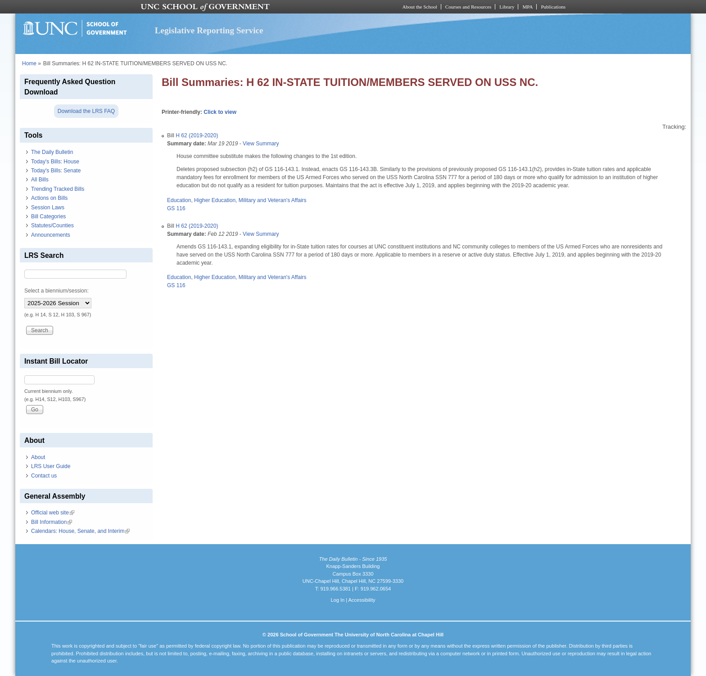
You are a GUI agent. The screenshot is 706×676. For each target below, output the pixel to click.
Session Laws (47, 207)
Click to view (220, 112)
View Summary (261, 143)
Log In (337, 600)
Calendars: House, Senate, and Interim (80, 531)
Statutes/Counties (52, 225)
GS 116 (176, 208)
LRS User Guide (50, 466)
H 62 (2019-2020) (197, 135)
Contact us (44, 476)
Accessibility (361, 600)
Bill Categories (48, 216)
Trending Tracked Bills (57, 189)
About (38, 457)
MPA (527, 6)
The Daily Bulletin (52, 152)
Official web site (52, 512)
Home (29, 63)
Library (506, 6)
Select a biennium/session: (56, 291)
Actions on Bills (49, 198)
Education (179, 200)
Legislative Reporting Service (209, 30)
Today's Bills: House (55, 161)
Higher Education (214, 200)
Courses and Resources (468, 6)
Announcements (50, 235)
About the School (420, 6)
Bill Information (51, 522)
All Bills (40, 179)
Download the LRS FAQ (86, 111)
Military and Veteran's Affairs (273, 200)
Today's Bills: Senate (56, 170)
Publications (553, 6)
